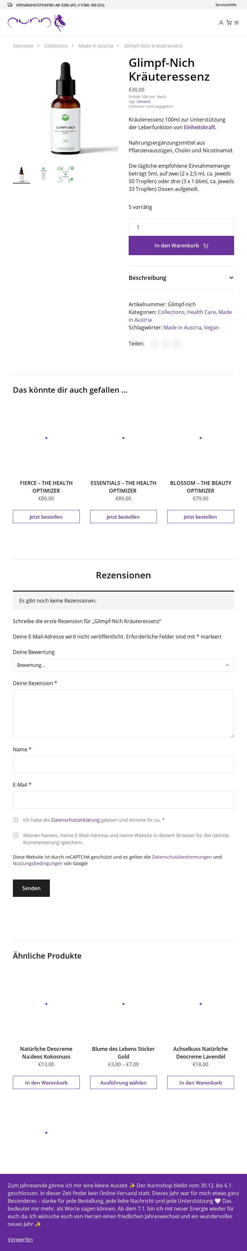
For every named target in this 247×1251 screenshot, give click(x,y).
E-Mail (22, 784)
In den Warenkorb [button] (46, 1082)
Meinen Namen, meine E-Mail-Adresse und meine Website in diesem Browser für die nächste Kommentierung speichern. (126, 839)
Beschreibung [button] (147, 277)
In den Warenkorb (181, 245)
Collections (171, 312)
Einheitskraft (199, 127)
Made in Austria (182, 327)
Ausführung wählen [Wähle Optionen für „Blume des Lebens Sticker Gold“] (123, 1082)
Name (22, 749)
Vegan (211, 327)
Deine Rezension (35, 683)
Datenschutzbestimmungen (182, 857)
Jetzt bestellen (46, 517)
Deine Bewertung (34, 652)
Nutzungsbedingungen (38, 863)
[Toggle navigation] (226, 4)
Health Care (201, 312)
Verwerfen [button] (20, 1239)
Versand (143, 101)
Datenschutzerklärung (75, 820)
